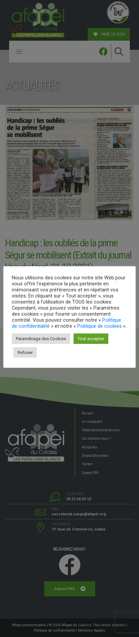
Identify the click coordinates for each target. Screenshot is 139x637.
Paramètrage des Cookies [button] (41, 338)
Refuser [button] (25, 352)
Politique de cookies (99, 326)
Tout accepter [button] (91, 338)
